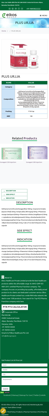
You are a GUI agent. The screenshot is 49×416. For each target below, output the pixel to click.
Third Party (11, 412)
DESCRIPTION (11, 191)
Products (19, 412)
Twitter (36, 395)
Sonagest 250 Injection (8, 162)
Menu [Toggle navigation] (43, 15)
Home (4, 31)
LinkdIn (43, 395)
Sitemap (15, 395)
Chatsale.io (3, 415)
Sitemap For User (25, 395)
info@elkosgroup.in (9, 336)
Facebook (7, 395)
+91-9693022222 (33, 9)
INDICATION (10, 198)
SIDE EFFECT (10, 194)
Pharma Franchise (30, 412)
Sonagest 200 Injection (34, 162)
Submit (5, 389)
